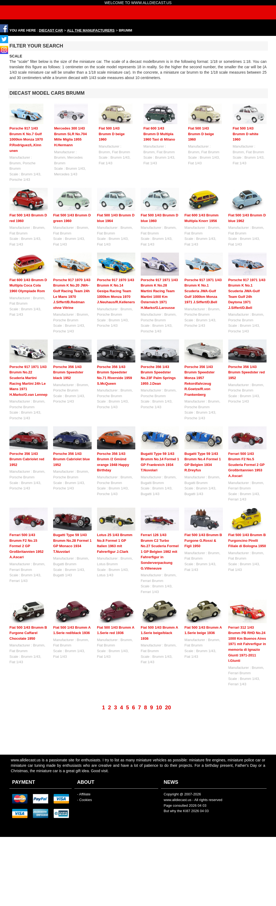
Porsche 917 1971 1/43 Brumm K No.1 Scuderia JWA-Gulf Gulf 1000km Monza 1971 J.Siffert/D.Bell (203, 291)
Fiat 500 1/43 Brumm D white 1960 (245, 133)
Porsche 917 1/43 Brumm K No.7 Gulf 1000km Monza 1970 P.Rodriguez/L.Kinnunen (26, 139)
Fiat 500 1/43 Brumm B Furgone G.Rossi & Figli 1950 (203, 540)
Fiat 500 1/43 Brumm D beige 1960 (112, 133)
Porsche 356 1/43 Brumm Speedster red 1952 (246, 372)
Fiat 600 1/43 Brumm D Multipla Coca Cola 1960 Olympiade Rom (28, 285)
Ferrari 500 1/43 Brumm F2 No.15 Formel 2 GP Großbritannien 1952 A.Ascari (26, 546)
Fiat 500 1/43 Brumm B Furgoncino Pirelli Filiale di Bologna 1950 (247, 540)
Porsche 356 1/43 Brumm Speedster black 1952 (68, 372)
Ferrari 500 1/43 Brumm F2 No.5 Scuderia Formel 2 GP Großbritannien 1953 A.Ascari (246, 465)
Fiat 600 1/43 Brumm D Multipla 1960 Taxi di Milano (159, 133)
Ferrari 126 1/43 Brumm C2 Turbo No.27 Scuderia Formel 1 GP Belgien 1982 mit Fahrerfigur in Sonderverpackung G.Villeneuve (160, 551)
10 (159, 690)
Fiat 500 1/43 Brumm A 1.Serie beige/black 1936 (159, 614)
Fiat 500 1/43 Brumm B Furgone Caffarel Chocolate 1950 (28, 633)
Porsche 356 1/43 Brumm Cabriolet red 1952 (26, 459)
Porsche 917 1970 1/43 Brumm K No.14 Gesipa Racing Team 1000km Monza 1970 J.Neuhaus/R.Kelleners (116, 291)
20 (168, 690)
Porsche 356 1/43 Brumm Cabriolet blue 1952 (71, 459)
